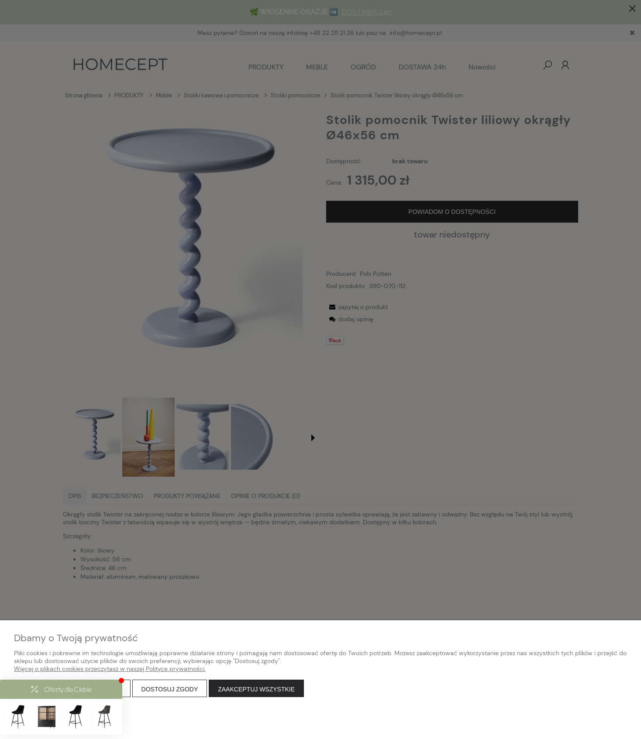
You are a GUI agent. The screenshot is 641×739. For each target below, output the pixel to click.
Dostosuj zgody (169, 689)
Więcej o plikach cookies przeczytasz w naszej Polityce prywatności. (110, 669)
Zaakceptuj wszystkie (256, 689)
